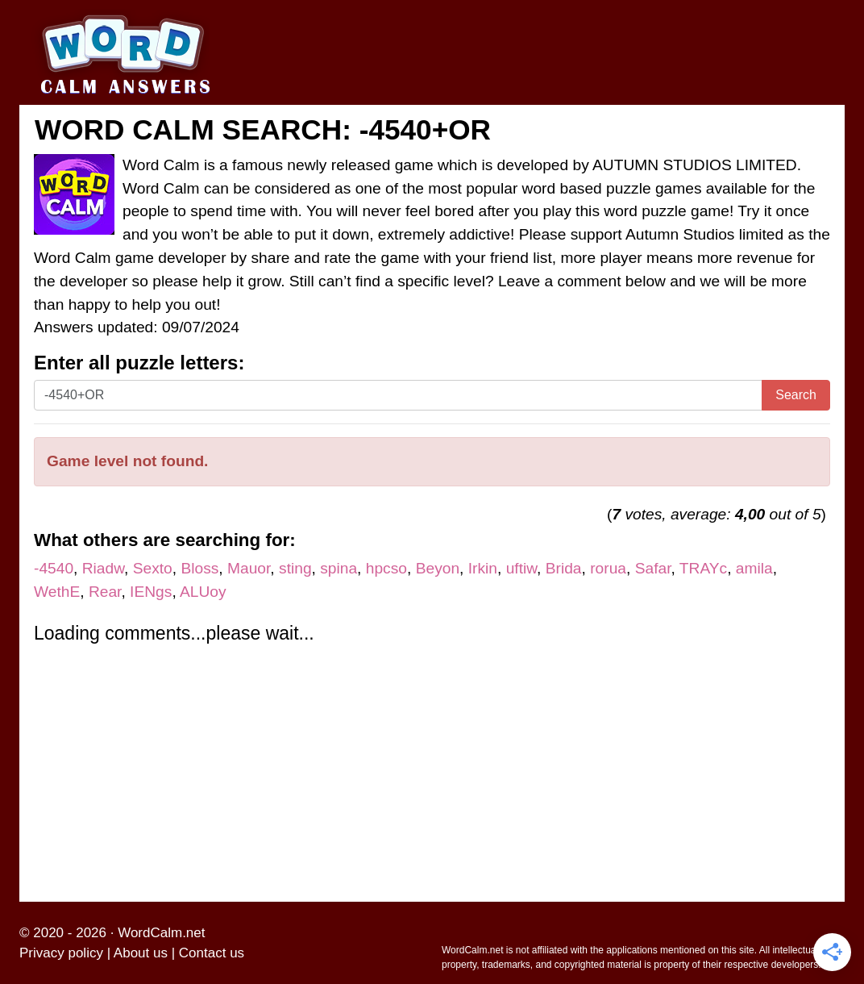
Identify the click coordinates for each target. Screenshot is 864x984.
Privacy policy (61, 953)
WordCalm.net (161, 932)
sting (295, 568)
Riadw (103, 568)
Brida (564, 568)
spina (338, 568)
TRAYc (703, 568)
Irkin (482, 568)
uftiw (521, 568)
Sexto (152, 568)
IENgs (151, 591)
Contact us (211, 953)
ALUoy (203, 591)
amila (754, 568)
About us (141, 953)
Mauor (248, 568)
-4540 (53, 568)
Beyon (437, 568)
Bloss (199, 568)
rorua (608, 568)
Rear (105, 591)
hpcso (386, 568)
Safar (653, 568)
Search (795, 395)
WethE (57, 591)
